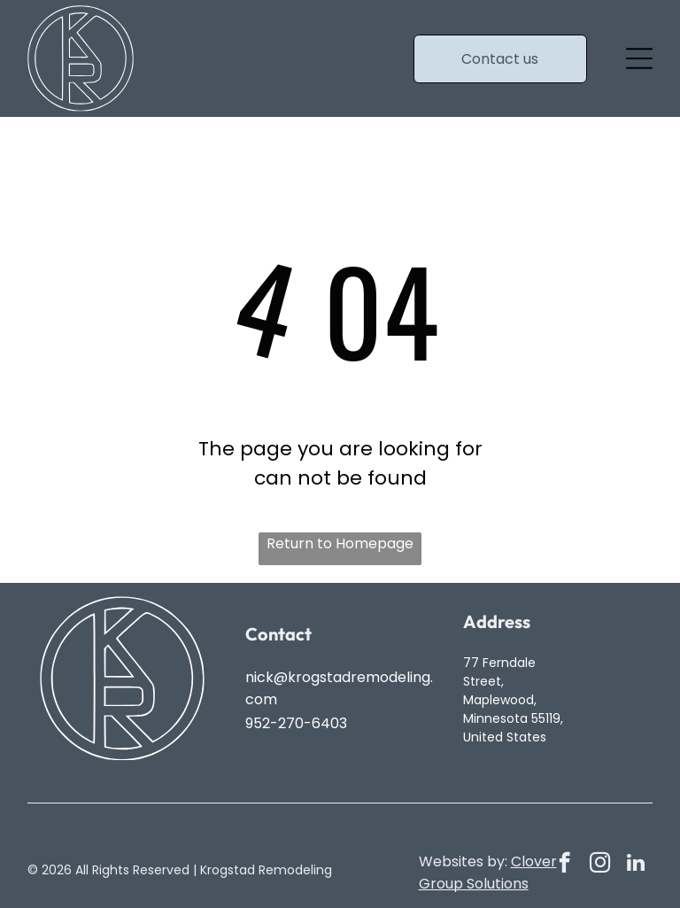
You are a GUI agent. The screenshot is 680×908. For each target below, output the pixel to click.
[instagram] (599, 864)
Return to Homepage (340, 543)
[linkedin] (635, 864)
